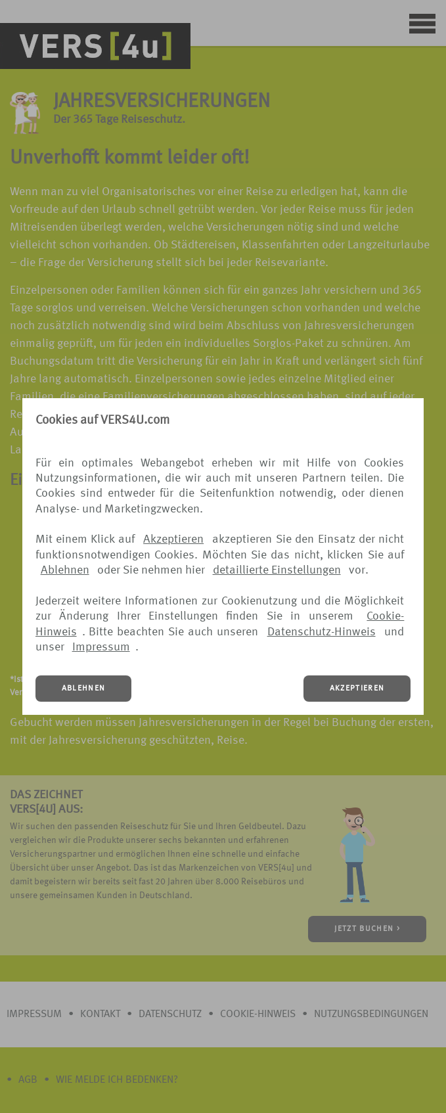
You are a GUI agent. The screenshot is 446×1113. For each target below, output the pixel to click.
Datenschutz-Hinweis (321, 632)
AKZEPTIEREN (357, 689)
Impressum (101, 647)
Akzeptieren (173, 539)
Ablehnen (65, 570)
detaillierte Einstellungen (277, 570)
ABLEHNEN (84, 689)
